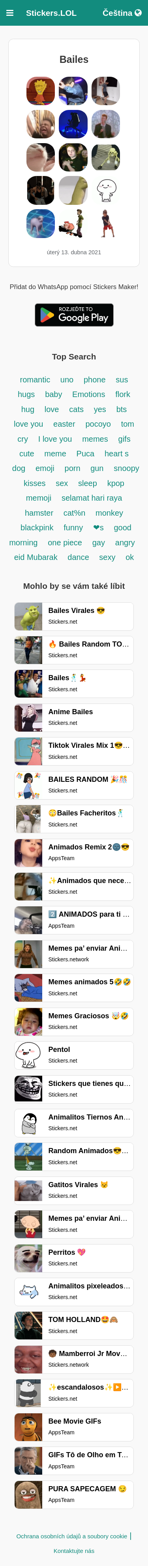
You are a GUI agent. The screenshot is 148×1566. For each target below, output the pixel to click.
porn (74, 468)
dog (18, 468)
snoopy (126, 468)
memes (95, 439)
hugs (26, 394)
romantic (36, 379)
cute (27, 453)
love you (29, 424)
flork (122, 394)
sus (122, 379)
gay (98, 542)
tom (127, 424)
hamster (40, 513)
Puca (86, 453)
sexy (107, 557)
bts (121, 409)
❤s (98, 527)
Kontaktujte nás (74, 1550)
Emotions (88, 394)
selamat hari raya (92, 498)
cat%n (75, 513)
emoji (45, 468)
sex (62, 483)
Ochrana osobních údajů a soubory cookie (71, 1536)
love (52, 409)
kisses (36, 483)
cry (22, 439)
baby (54, 394)
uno (66, 379)
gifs (124, 439)
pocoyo (98, 424)
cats (76, 409)
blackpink (37, 527)
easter (64, 424)
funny (74, 527)
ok (130, 557)
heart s (117, 453)
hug (27, 409)
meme (55, 453)
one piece (65, 542)
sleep (87, 483)
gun (96, 468)
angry (125, 542)
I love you (55, 439)
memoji (38, 498)
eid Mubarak (37, 557)
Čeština (122, 12)
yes (100, 409)
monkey (109, 513)
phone (95, 379)
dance (79, 557)
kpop (115, 483)
